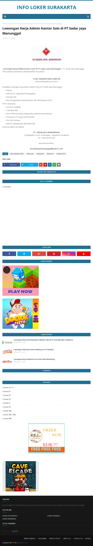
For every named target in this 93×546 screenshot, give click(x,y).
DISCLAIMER (42, 539)
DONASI (88, 539)
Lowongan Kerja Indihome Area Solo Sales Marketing (34, 359)
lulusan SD (7, 407)
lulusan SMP (7, 418)
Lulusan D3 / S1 (8, 388)
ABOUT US (67, 539)
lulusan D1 (7, 391)
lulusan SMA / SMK (9, 415)
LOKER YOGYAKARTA (9, 516)
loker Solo (30, 154)
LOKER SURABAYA (53, 516)
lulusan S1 (50, 154)
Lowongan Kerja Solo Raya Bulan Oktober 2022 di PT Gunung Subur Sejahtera (43, 340)
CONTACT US (78, 539)
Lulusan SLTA (12, 24)
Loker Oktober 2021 (17, 154)
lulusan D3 (40, 154)
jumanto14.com (22, 543)
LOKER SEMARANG (9, 519)
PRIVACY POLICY (54, 539)
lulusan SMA (7, 411)
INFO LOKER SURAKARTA (46, 7)
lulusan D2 (7, 395)
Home (4, 24)
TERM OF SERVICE (29, 539)
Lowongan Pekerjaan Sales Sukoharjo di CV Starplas (34, 349)
